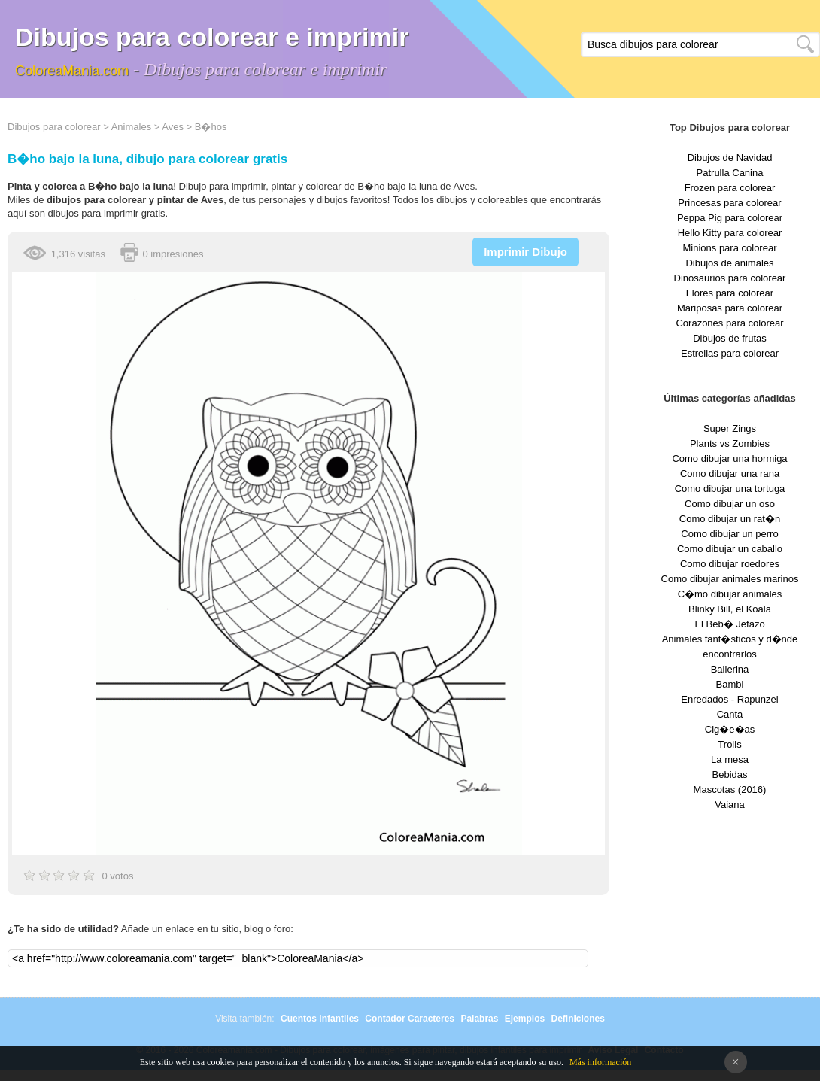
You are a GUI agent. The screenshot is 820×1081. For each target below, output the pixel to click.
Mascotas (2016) (730, 789)
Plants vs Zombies (730, 443)
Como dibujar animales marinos (730, 579)
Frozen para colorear (730, 187)
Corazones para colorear (729, 323)
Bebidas (730, 774)
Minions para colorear (729, 248)
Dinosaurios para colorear (730, 278)
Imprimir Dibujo (525, 251)
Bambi (730, 684)
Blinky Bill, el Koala (729, 609)
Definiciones (577, 1018)
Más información (600, 1062)
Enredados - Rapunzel (729, 699)
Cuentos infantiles (320, 1018)
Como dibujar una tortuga (730, 488)
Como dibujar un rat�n (729, 518)
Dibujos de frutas (730, 338)
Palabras (479, 1018)
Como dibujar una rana (729, 473)
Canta (730, 714)
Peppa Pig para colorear (729, 217)
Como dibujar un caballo (729, 548)
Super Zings (729, 428)
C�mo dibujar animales (730, 594)
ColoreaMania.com (72, 70)
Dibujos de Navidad (730, 157)
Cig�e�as (730, 729)
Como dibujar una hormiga (729, 458)
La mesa (730, 759)
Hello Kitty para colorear (730, 232)
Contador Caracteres (409, 1018)
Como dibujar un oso (730, 503)
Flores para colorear (729, 293)
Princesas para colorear (729, 202)
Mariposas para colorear (729, 308)
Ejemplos (525, 1018)
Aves (173, 126)
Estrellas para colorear (730, 353)
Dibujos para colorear (54, 126)
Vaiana (730, 804)
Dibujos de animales (729, 263)
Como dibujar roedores (729, 563)
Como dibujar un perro (729, 533)
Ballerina (730, 669)
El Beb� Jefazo (729, 624)
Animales (131, 126)
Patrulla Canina (730, 172)
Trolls (729, 744)
